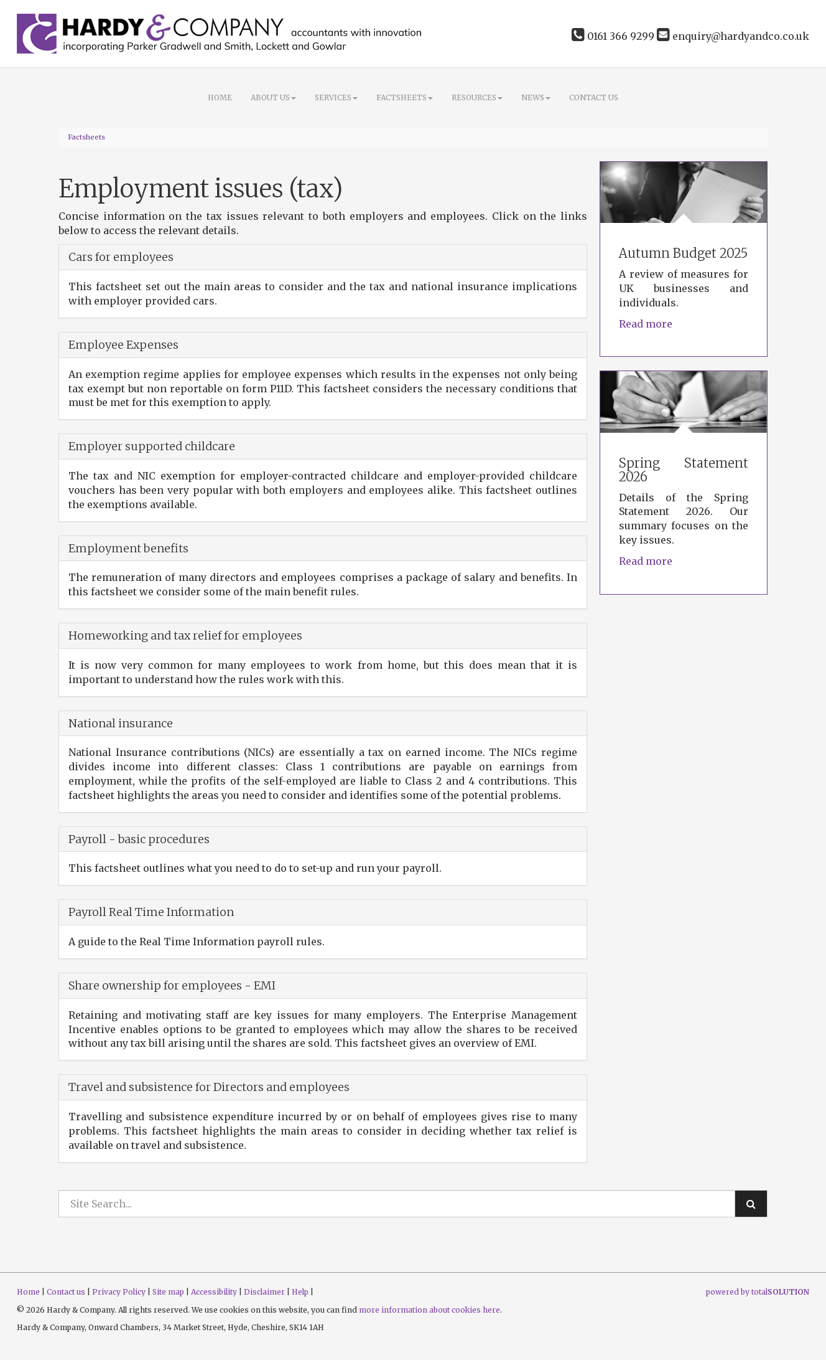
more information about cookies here (429, 1310)
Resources (477, 97)
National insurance (120, 723)
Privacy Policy (119, 1291)
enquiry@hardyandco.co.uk (733, 36)
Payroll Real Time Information (151, 912)
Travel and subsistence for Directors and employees (209, 1087)
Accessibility (214, 1291)
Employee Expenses (123, 345)
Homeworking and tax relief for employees (185, 635)
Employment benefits (128, 548)
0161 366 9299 (613, 36)
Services (336, 97)
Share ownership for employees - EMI (172, 985)
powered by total (757, 1291)
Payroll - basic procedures (139, 839)
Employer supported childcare (151, 446)
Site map (168, 1291)
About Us (273, 97)
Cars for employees (121, 257)
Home (220, 97)
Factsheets (404, 97)
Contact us (593, 97)
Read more (647, 324)
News (535, 97)
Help (300, 1291)
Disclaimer (264, 1291)
